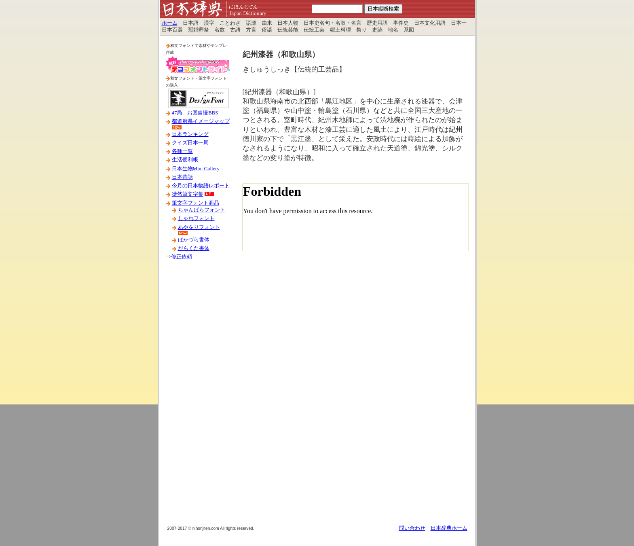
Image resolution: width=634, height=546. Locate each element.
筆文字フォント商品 (195, 203)
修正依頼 (181, 257)
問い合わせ (412, 528)
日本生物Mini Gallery (196, 168)
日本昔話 (182, 177)
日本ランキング (190, 134)
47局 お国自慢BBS (195, 113)
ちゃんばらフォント (201, 210)
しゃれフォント (196, 218)
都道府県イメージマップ (201, 121)
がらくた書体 (193, 248)
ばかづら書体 (193, 240)
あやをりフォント (199, 227)
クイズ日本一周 (190, 143)
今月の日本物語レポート (201, 185)
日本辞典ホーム (449, 528)
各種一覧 (182, 151)
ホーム (170, 23)
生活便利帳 (185, 160)
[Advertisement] (198, 396)
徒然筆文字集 (187, 194)
